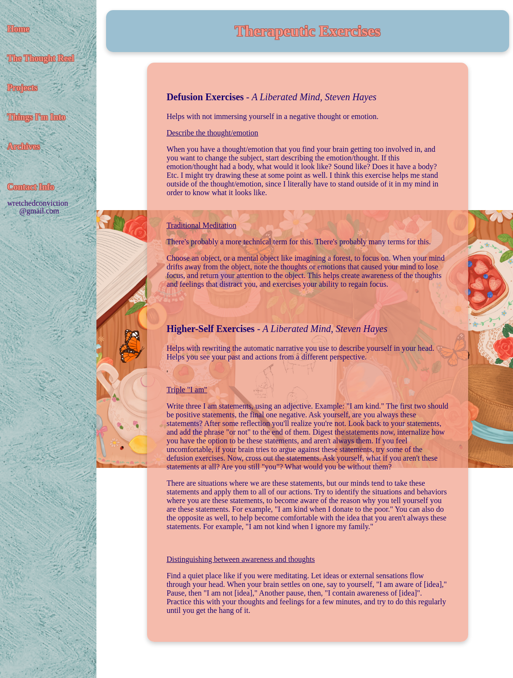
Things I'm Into (36, 117)
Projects (22, 88)
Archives (23, 146)
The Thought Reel (40, 58)
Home (18, 29)
